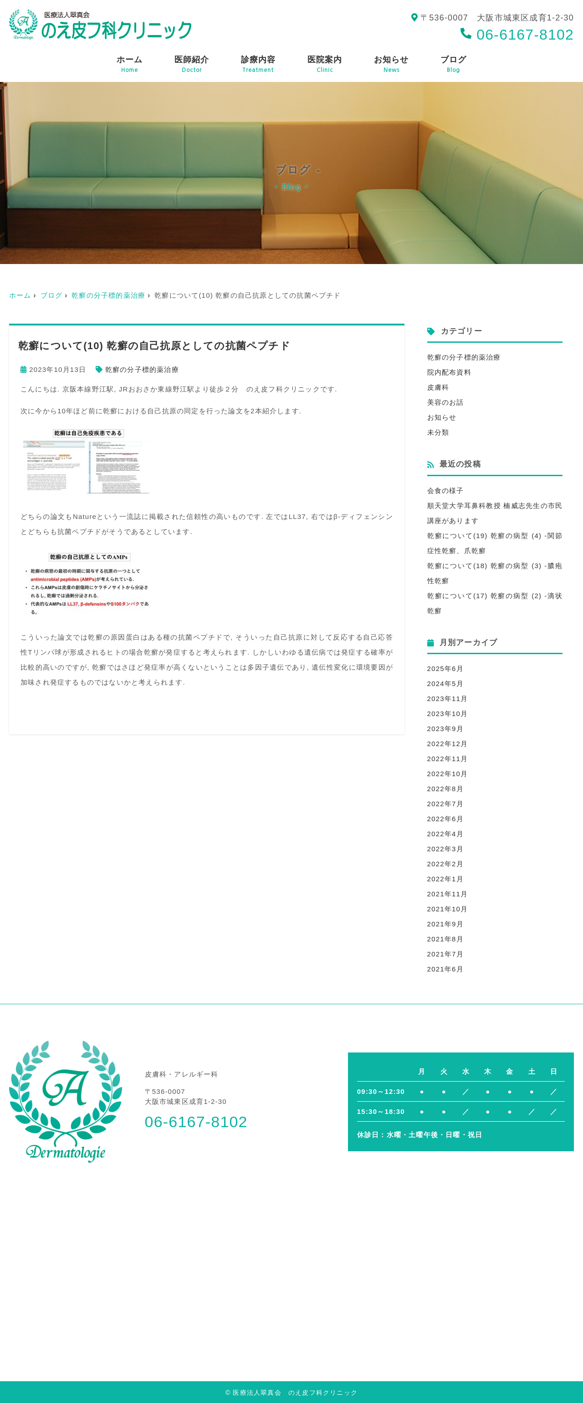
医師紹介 (191, 64)
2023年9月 (445, 728)
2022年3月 (445, 849)
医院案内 (324, 64)
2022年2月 (445, 864)
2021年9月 (445, 924)
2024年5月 (445, 683)
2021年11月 (447, 894)
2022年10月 (447, 774)
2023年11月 (447, 698)
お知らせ (391, 64)
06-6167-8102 (517, 34)
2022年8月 (445, 789)
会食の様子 (445, 490)
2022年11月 (447, 758)
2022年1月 (445, 879)
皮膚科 (438, 387)
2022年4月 (445, 834)
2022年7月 (445, 804)
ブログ (453, 64)
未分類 (438, 432)
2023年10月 (447, 713)
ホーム (130, 64)
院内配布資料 (449, 372)
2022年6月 (445, 819)
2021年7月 (445, 954)
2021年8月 (445, 939)
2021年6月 (445, 969)
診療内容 (258, 64)
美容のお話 (445, 402)
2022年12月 (447, 743)
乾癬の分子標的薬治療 (108, 295)
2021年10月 (447, 909)
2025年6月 (445, 668)
